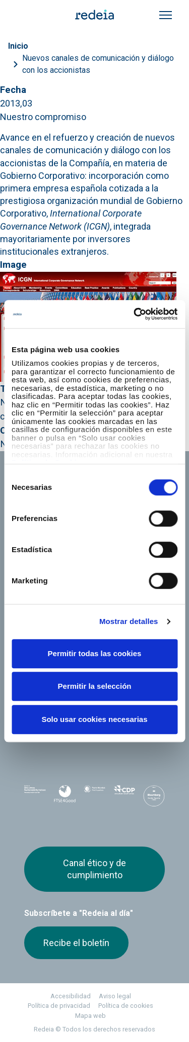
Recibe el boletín (76, 942)
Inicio (18, 46)
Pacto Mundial (94, 796)
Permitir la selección (95, 686)
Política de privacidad (59, 1005)
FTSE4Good (65, 797)
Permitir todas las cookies (95, 653)
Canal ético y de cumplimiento (94, 869)
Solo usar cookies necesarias (94, 719)
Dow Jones (35, 796)
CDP (124, 795)
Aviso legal (115, 996)
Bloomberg (154, 798)
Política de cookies (125, 1005)
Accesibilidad (70, 996)
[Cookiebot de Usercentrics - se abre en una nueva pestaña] (134, 314)
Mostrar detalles (128, 621)
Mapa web (90, 1015)
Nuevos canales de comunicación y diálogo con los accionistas (98, 64)
